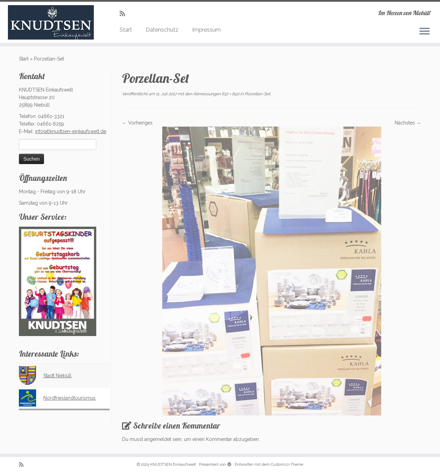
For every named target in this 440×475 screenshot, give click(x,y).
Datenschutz (162, 29)
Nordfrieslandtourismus (69, 398)
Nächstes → (408, 123)
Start (126, 29)
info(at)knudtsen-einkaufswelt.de (70, 131)
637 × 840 (230, 93)
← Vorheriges (137, 123)
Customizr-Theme (287, 464)
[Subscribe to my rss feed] (125, 13)
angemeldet (157, 439)
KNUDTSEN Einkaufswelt (173, 464)
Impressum (206, 29)
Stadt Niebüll (57, 375)
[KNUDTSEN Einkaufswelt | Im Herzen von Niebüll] (50, 22)
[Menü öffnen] (424, 31)
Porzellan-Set (257, 93)
